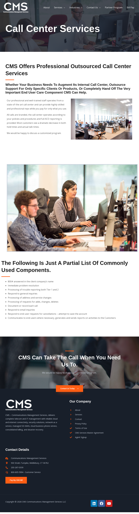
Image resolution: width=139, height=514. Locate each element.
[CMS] (19, 8)
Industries (74, 8)
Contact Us (92, 8)
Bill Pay (130, 8)
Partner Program (113, 8)
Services (58, 8)
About (46, 8)
